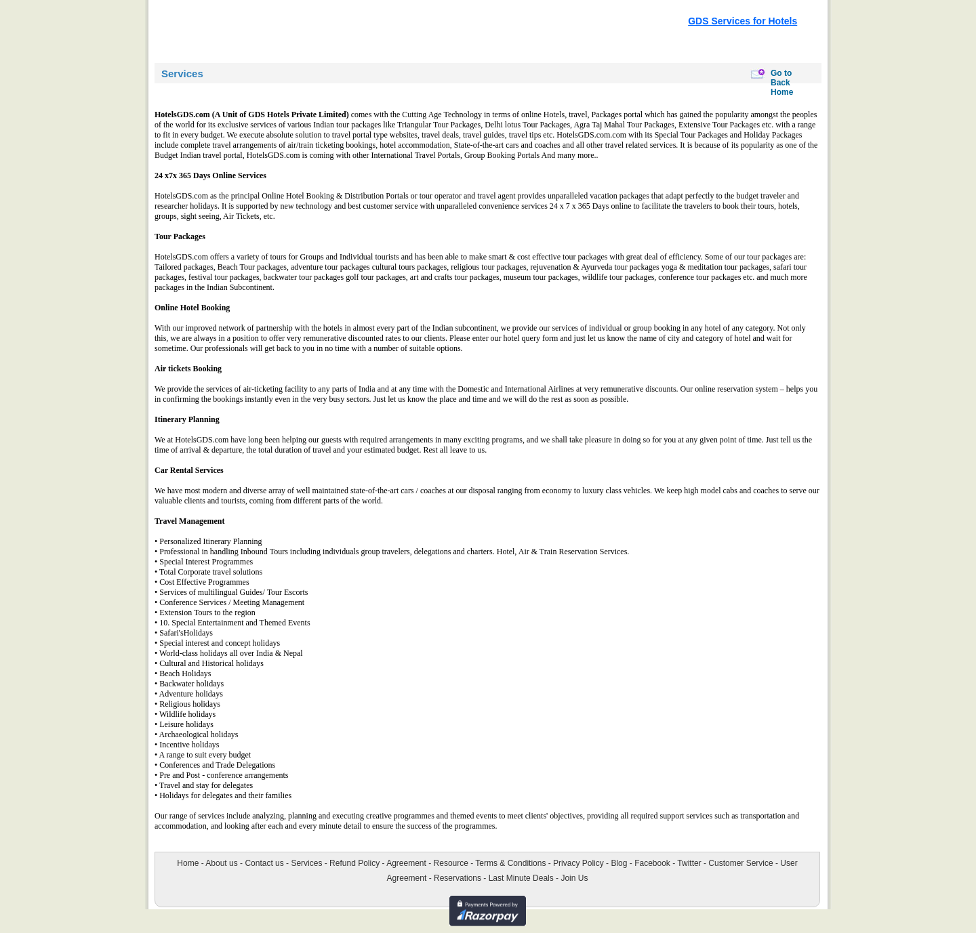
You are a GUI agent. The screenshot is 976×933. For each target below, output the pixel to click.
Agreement (406, 863)
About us (221, 863)
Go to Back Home (782, 82)
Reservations (457, 878)
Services (306, 863)
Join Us (574, 878)
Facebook (652, 863)
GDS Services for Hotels (742, 21)
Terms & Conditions (510, 863)
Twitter (689, 863)
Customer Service (740, 863)
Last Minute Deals (521, 878)
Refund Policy (354, 863)
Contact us (264, 863)
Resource (451, 863)
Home (188, 863)
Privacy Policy (578, 863)
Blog (619, 863)
